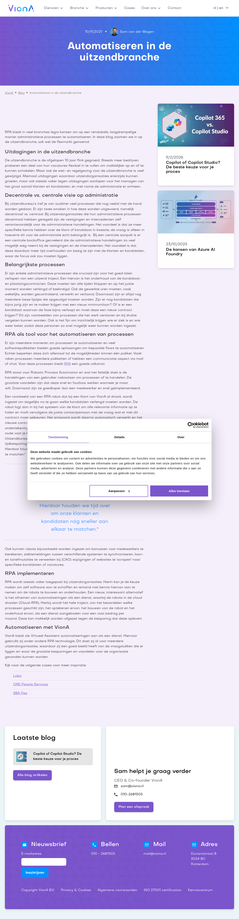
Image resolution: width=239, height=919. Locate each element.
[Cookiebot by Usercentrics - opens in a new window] (191, 425)
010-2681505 (132, 794)
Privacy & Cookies (76, 890)
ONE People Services (30, 684)
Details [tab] (119, 437)
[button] (54, 8)
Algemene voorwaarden (117, 890)
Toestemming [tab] (58, 437)
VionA (9, 93)
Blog (21, 93)
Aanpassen (119, 490)
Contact (174, 8)
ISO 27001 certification (163, 890)
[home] (21, 8)
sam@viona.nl (132, 786)
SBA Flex (20, 693)
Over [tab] (181, 437)
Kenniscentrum (200, 890)
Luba (17, 676)
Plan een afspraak (133, 807)
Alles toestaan (179, 490)
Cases (129, 8)
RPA (67, 364)
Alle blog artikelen (32, 775)
